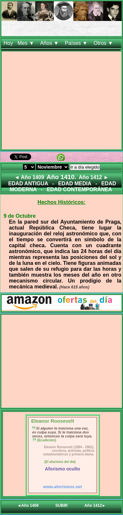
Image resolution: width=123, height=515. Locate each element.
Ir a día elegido (85, 167)
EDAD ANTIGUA (28, 183)
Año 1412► (95, 505)
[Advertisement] (61, 101)
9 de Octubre (20, 216)
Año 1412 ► (94, 177)
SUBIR (61, 505)
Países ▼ (77, 43)
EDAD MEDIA (74, 183)
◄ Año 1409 (29, 177)
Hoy (8, 43)
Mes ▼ (26, 43)
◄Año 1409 (28, 505)
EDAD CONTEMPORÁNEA (79, 189)
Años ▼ (50, 43)
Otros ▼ (103, 43)
